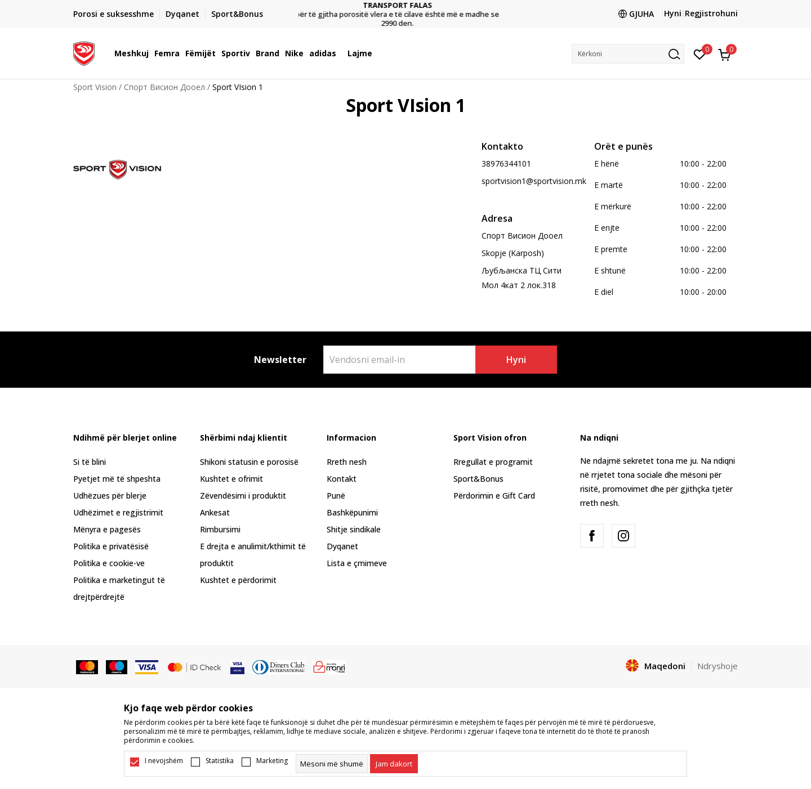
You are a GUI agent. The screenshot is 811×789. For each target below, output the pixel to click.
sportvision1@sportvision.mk (534, 181)
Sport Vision (95, 87)
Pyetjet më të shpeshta (117, 478)
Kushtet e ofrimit (231, 478)
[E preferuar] (700, 53)
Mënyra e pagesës (107, 529)
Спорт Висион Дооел (164, 87)
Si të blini (89, 461)
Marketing (272, 760)
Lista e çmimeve (357, 563)
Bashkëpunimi (352, 512)
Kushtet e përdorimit (238, 580)
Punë (336, 495)
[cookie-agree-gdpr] (394, 763)
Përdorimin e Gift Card (494, 495)
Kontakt (342, 478)
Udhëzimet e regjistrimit (118, 512)
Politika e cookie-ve (109, 563)
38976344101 (506, 163)
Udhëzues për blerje (109, 495)
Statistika (220, 760)
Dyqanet (342, 546)
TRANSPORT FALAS (405, 5)
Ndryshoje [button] (717, 665)
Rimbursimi (220, 529)
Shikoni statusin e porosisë (249, 461)
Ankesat (215, 512)
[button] (628, 54)
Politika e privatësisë (111, 546)
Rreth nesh (347, 461)
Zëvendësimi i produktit (243, 495)
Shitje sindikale (354, 529)
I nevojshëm (164, 760)
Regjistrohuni (711, 13)
